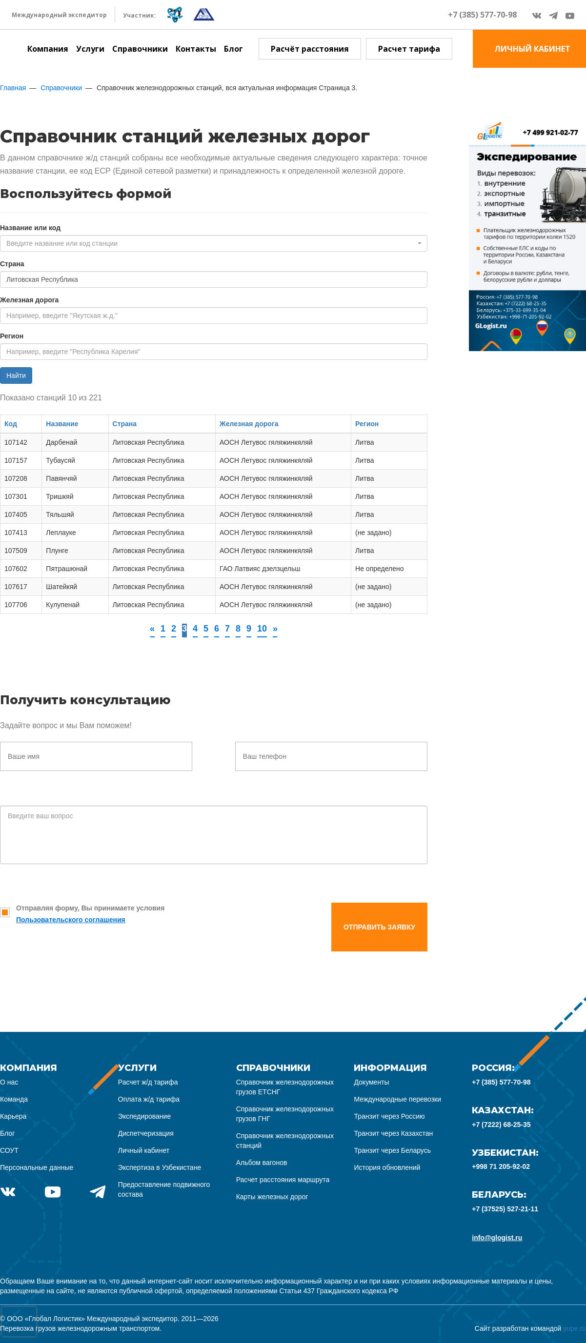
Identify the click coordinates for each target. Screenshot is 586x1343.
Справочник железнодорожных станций (285, 1140)
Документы (371, 1082)
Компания (47, 48)
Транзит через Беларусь (392, 1150)
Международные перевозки (397, 1099)
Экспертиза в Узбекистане (159, 1167)
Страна (12, 264)
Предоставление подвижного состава (164, 1189)
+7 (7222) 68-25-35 (501, 1124)
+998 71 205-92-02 (501, 1166)
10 (262, 628)
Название (62, 424)
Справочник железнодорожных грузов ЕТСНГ (285, 1087)
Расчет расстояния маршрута (283, 1180)
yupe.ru (574, 1328)
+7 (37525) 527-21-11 (505, 1209)
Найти (16, 375)
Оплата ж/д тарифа (149, 1099)
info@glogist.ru (497, 1238)
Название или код (30, 228)
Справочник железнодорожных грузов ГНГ (285, 1114)
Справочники (140, 48)
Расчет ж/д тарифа (148, 1082)
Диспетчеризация (146, 1133)
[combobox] (213, 243)
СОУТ (9, 1150)
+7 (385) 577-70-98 (482, 14)
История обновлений (387, 1167)
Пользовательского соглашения (70, 920)
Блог (233, 48)
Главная (13, 88)
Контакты (196, 48)
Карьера (13, 1116)
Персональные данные (36, 1167)
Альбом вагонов (261, 1162)
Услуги (90, 48)
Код (10, 424)
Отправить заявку (379, 927)
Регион (11, 336)
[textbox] (210, 243)
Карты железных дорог (272, 1197)
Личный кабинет (143, 1150)
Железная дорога (29, 300)
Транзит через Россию (389, 1116)
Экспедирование (144, 1116)
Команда (14, 1099)
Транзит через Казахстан (393, 1133)
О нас (9, 1082)
